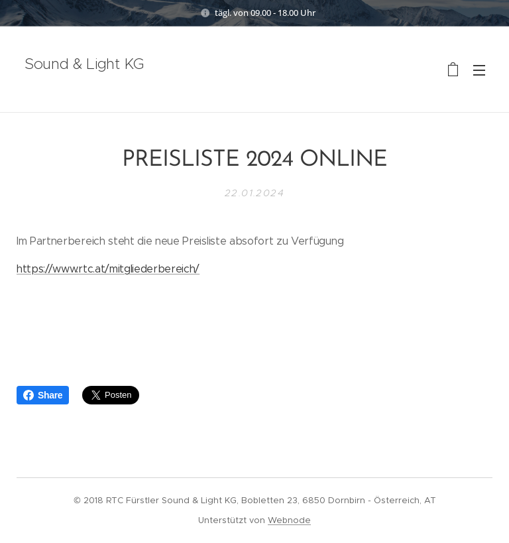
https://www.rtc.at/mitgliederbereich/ (108, 268)
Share (42, 395)
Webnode (289, 520)
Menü (479, 70)
